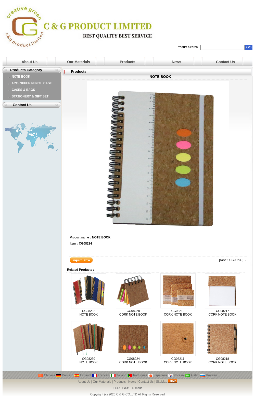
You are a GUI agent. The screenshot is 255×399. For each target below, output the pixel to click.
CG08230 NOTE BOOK (89, 360)
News (176, 62)
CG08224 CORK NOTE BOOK (133, 360)
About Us (29, 62)
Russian (208, 375)
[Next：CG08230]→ (232, 260)
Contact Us (225, 62)
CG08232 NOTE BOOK (89, 312)
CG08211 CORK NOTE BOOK (178, 360)
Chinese (46, 375)
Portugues (137, 375)
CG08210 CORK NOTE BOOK (178, 312)
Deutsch (64, 375)
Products (127, 62)
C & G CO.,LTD (126, 394)
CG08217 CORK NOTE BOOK (222, 312)
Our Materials (78, 62)
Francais (101, 375)
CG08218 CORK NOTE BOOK (222, 360)
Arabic (192, 375)
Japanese (157, 375)
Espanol (82, 375)
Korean (176, 375)
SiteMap (161, 381)
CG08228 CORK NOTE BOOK (133, 312)
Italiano (118, 375)
